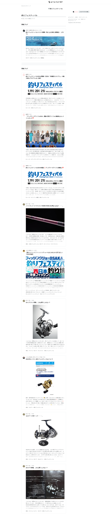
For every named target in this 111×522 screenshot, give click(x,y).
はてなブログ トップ (26, 5)
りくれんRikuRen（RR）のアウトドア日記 (34, 357)
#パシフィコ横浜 (35, 197)
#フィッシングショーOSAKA (42, 290)
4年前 (33, 203)
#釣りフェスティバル (35, 57)
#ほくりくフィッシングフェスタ (47, 294)
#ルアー (31, 407)
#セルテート (40, 459)
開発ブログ (83, 19)
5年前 (44, 357)
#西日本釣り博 (29, 292)
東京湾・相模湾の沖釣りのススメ (32, 30)
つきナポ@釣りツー (29, 250)
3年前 (30, 74)
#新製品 (42, 57)
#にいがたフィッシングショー (32, 294)
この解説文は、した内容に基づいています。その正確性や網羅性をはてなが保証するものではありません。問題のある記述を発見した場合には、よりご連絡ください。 (28, 19)
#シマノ (35, 511)
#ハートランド (47, 244)
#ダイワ (27, 57)
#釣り (27, 244)
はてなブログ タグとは (72, 19)
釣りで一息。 (28, 203)
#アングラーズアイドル (36, 159)
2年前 (40, 30)
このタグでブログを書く (84, 11)
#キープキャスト (37, 292)
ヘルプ (79, 19)
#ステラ (39, 511)
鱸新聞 (27, 74)
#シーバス (28, 107)
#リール (31, 350)
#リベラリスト (54, 244)
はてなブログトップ (72, 20)
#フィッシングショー (30, 290)
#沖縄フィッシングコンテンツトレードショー (52, 292)
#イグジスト (40, 350)
